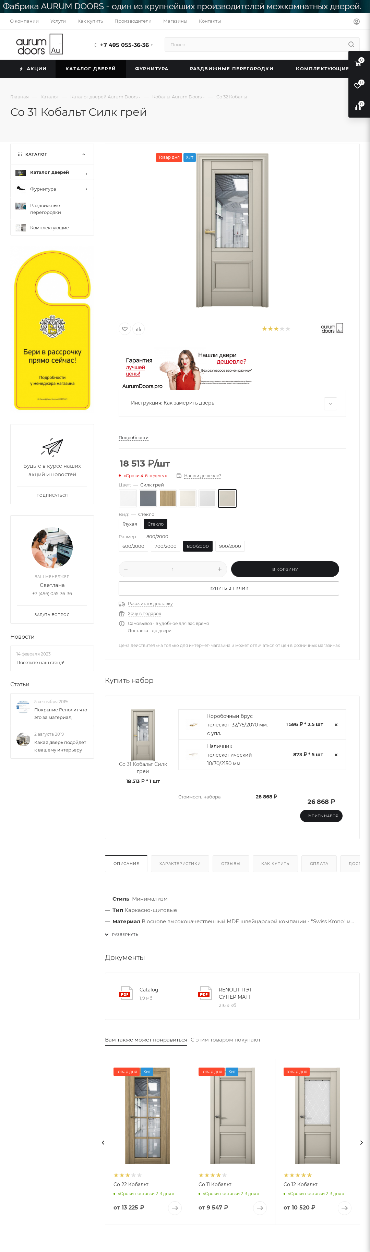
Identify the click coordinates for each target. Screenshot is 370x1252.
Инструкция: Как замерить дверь (234, 403)
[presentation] (103, 1142)
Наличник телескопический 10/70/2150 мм (229, 755)
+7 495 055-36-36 (124, 45)
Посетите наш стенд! (40, 662)
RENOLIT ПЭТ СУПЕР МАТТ (235, 993)
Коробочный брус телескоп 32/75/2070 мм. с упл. (237, 724)
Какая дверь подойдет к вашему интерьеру (60, 746)
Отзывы (231, 863)
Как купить (275, 863)
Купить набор (323, 816)
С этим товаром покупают (226, 1039)
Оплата (319, 863)
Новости (22, 637)
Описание (126, 863)
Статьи (19, 684)
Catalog (149, 990)
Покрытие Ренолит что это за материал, (60, 713)
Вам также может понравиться (146, 1039)
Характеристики (180, 863)
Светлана (52, 585)
